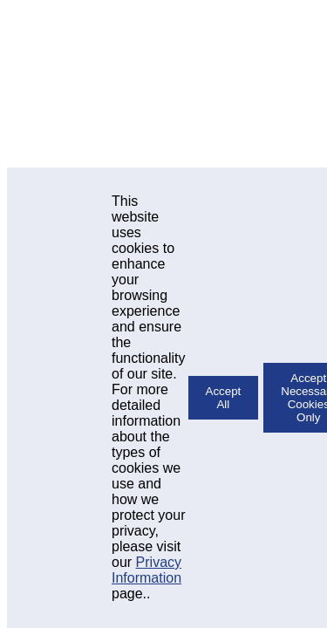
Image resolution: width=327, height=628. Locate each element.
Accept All (224, 398)
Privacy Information (146, 570)
